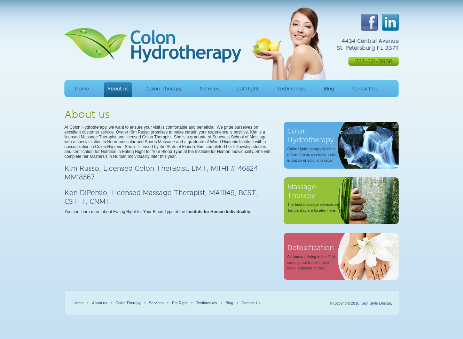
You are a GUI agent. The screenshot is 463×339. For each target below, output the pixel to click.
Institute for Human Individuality (218, 211)
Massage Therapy (301, 191)
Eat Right (248, 89)
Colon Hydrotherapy (310, 135)
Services (209, 89)
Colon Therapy (164, 89)
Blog (329, 89)
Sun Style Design (376, 303)
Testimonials (291, 89)
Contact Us (365, 89)
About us (117, 89)
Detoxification (310, 247)
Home (82, 89)
